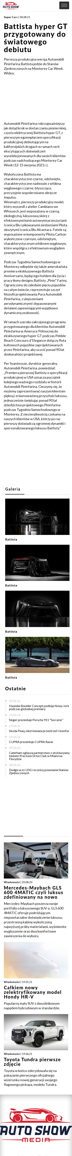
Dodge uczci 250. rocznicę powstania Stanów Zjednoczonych (38, 771)
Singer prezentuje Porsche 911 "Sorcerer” (36, 720)
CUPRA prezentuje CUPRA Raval (31, 742)
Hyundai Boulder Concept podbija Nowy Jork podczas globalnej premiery (39, 707)
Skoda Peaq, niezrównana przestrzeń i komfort (39, 731)
